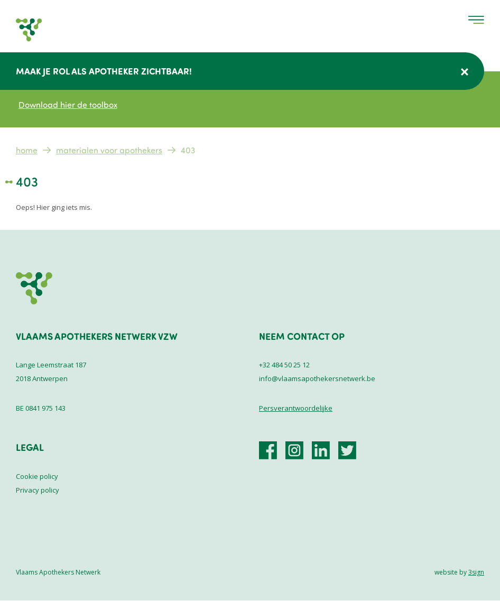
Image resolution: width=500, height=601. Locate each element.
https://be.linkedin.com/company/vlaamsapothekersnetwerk (321, 450)
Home (27, 150)
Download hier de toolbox (67, 104)
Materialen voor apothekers (109, 150)
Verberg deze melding (464, 72)
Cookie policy (37, 476)
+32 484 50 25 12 (284, 364)
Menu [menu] (476, 20)
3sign (476, 572)
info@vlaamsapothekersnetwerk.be (317, 378)
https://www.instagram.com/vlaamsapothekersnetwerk (294, 450)
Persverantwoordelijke (295, 408)
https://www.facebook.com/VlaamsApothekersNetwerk (268, 450)
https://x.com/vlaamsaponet (347, 450)
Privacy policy (37, 490)
